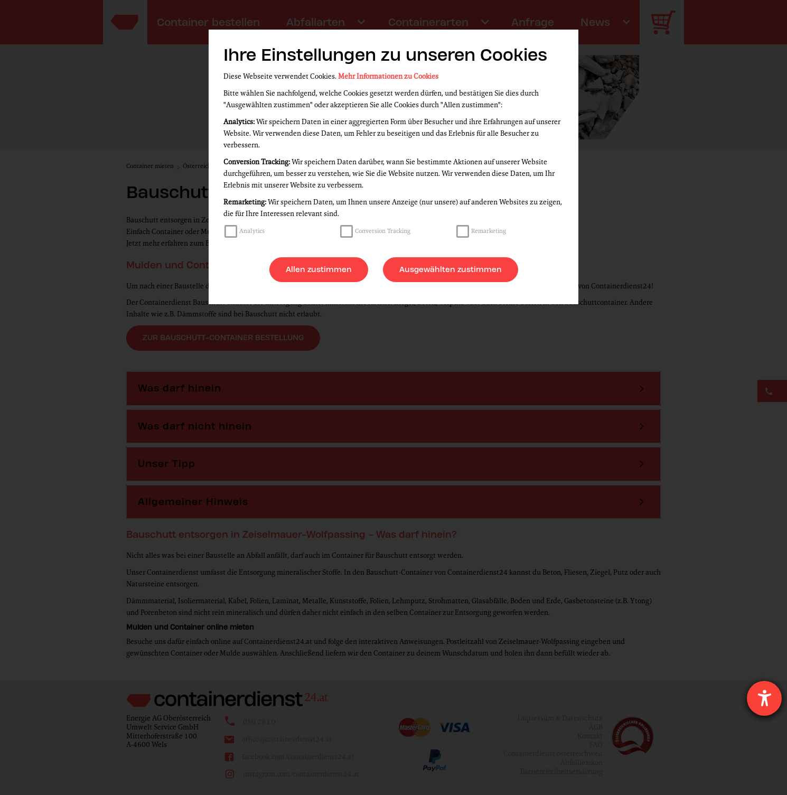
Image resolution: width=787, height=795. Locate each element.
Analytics (252, 231)
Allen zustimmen (319, 269)
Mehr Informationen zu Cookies (388, 76)
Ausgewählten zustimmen (450, 269)
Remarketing (488, 231)
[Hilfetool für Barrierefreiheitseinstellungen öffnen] (764, 698)
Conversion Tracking (382, 231)
